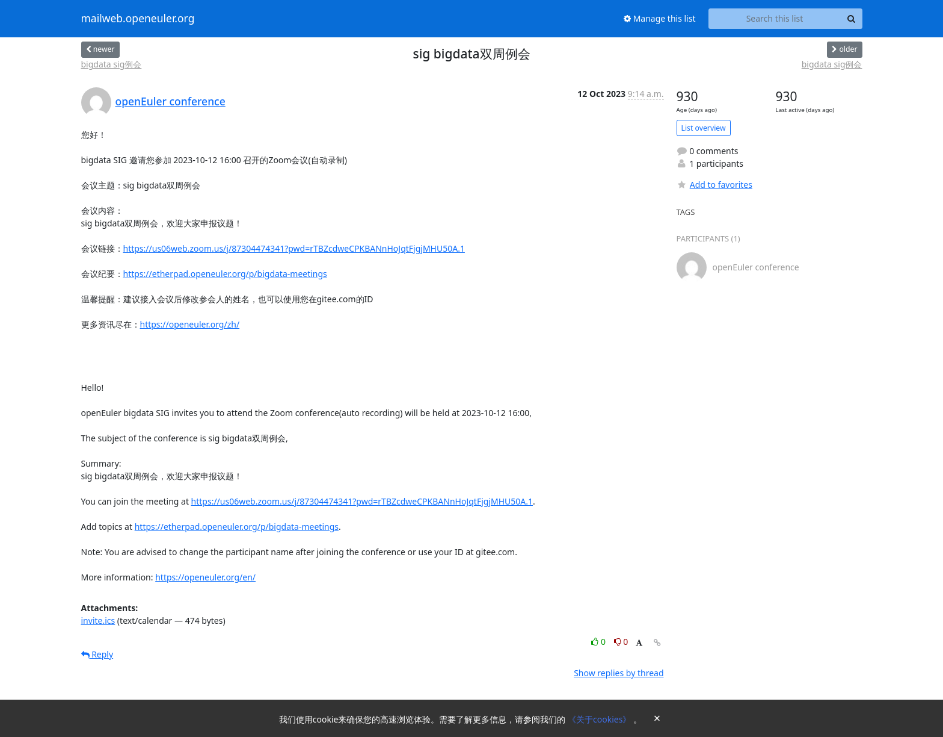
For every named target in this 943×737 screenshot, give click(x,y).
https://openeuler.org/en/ (205, 577)
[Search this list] (774, 18)
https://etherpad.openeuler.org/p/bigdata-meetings (225, 273)
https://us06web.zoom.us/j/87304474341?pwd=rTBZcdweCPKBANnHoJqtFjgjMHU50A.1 (294, 248)
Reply (97, 654)
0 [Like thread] (599, 641)
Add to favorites (714, 184)
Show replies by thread (618, 673)
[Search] (851, 18)
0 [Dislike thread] (621, 641)
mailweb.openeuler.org (138, 18)
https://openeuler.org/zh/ (190, 324)
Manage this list (660, 18)
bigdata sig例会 (111, 64)
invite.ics (98, 620)
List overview (703, 128)
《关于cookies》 (600, 719)
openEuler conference (170, 101)
